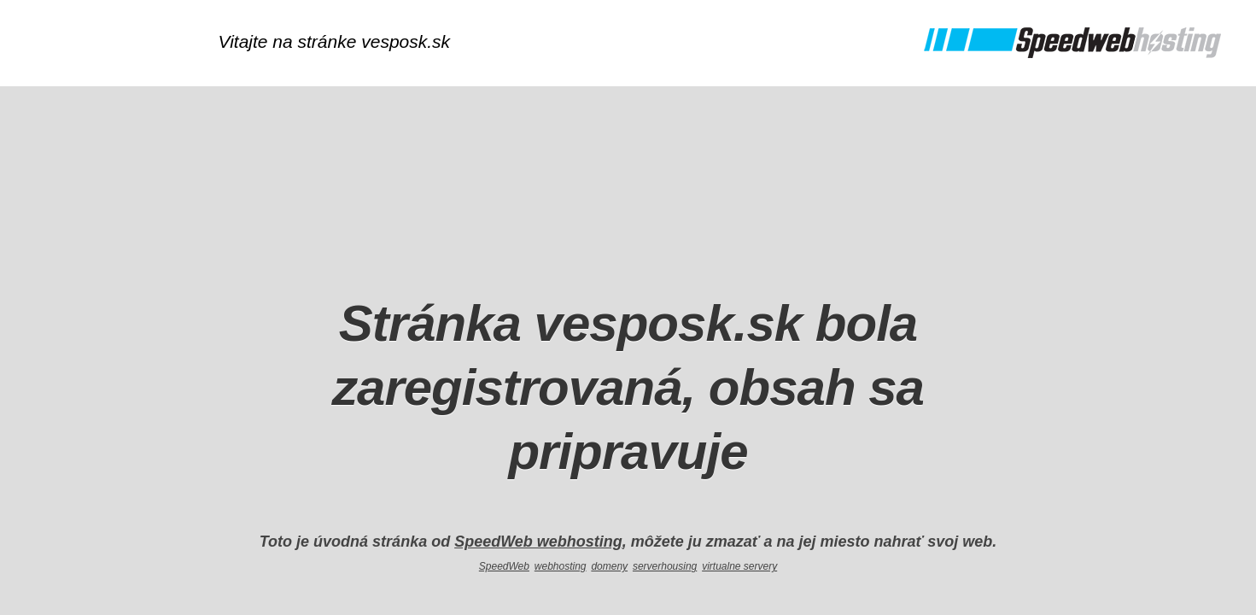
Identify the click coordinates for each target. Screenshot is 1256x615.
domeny (609, 566)
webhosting (561, 566)
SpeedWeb (504, 566)
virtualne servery (739, 566)
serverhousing (665, 566)
